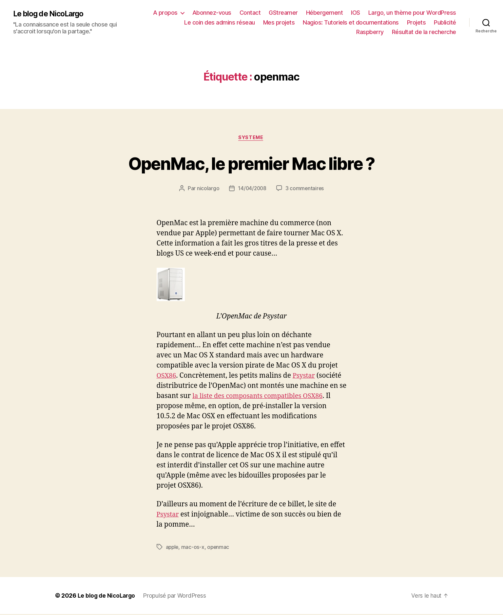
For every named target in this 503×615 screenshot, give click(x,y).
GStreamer (283, 12)
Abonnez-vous (211, 12)
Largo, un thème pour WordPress (412, 12)
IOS (355, 12)
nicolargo (207, 189)
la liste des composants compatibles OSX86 (261, 396)
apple (173, 548)
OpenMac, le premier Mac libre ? (252, 163)
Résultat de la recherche (424, 31)
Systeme (251, 138)
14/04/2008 (251, 189)
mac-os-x (193, 548)
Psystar (306, 376)
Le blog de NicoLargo (50, 14)
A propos (165, 12)
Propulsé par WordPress (176, 596)
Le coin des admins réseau (219, 22)
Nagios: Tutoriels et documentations (351, 22)
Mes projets (279, 22)
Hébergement (324, 12)
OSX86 (167, 376)
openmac (219, 548)
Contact (250, 12)
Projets (416, 22)
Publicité (445, 22)
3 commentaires (305, 189)
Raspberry (370, 31)
